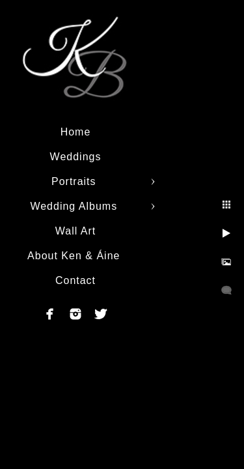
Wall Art (75, 230)
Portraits (75, 181)
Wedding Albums (75, 206)
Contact (75, 280)
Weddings (76, 156)
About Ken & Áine (75, 255)
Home (76, 131)
